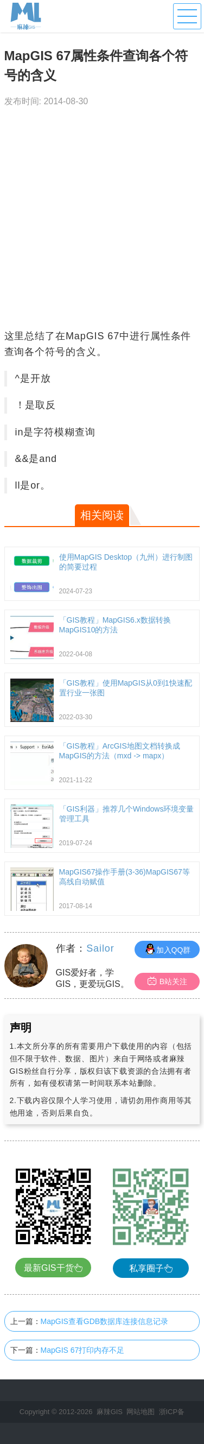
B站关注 (167, 981)
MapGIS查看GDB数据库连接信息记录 (105, 1321)
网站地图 (140, 1412)
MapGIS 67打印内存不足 (83, 1350)
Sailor (100, 948)
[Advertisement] (101, 221)
